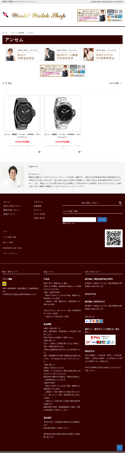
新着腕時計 (23, 22)
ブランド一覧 (70, 22)
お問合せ (117, 22)
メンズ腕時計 (39, 22)
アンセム (30, 33)
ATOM (10, 238)
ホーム (8, 22)
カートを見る (101, 22)
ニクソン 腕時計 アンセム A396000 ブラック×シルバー (62, 134)
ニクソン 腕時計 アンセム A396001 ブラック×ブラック (22, 134)
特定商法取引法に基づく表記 (14, 242)
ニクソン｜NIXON (17, 33)
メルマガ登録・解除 (11, 234)
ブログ (5, 230)
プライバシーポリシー (12, 246)
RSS (4, 238)
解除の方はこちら (70, 222)
